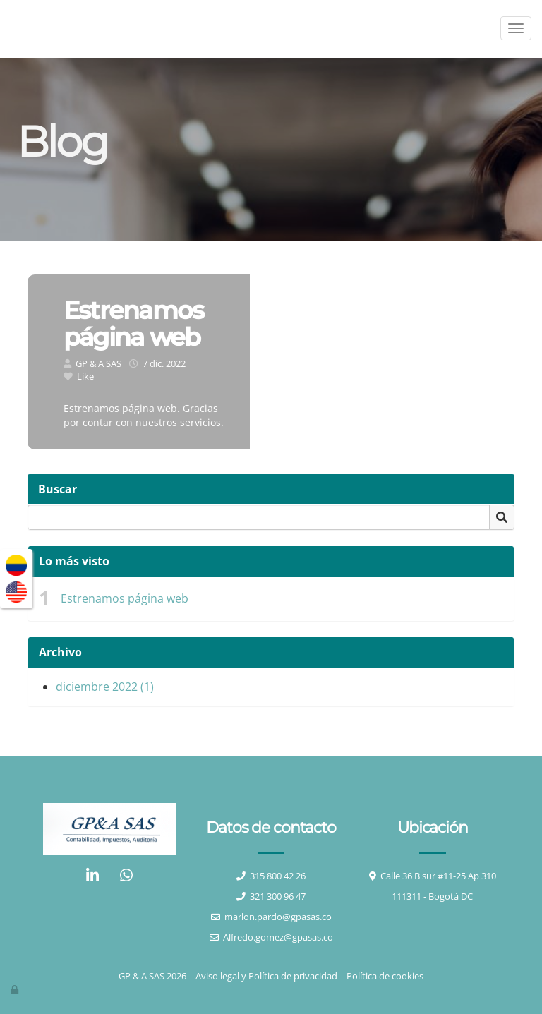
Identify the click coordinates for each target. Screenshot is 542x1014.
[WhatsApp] (126, 877)
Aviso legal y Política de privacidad (266, 976)
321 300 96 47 (278, 896)
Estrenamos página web (124, 598)
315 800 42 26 (278, 875)
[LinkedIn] (92, 877)
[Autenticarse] (15, 989)
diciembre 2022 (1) (105, 686)
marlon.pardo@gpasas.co (278, 916)
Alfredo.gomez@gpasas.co (278, 937)
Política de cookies (385, 976)
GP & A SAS (98, 363)
